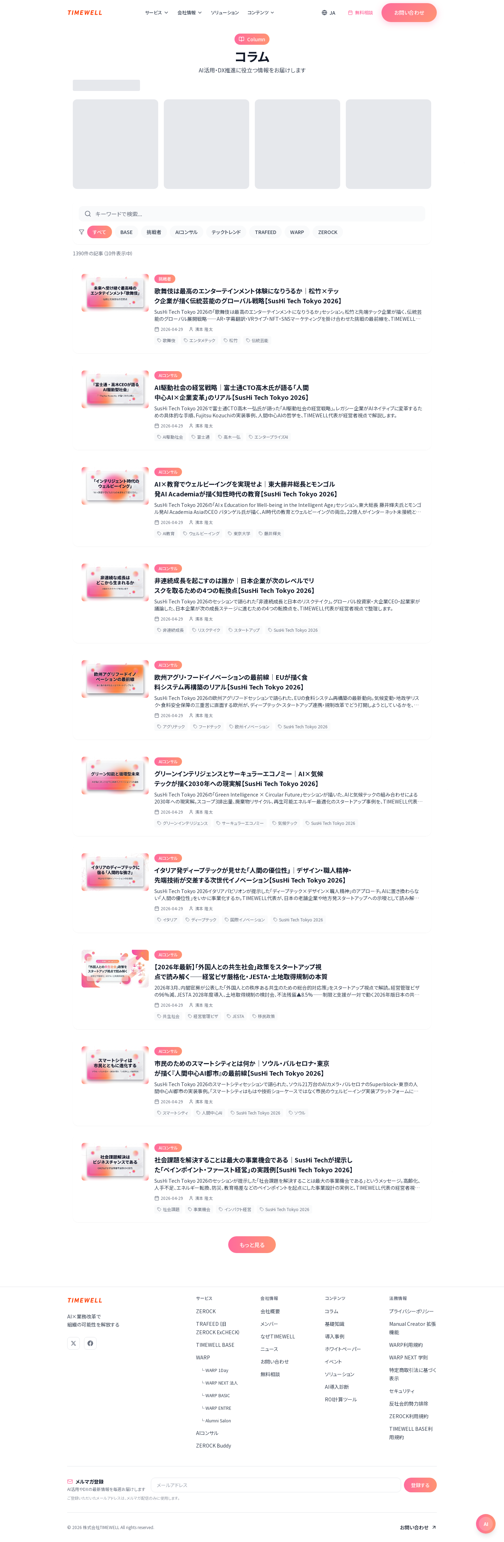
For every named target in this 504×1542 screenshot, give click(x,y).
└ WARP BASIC (215, 1395)
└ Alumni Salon (215, 1420)
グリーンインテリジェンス (182, 823)
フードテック (207, 726)
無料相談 (360, 12)
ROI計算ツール (341, 1399)
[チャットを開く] (486, 1524)
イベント (333, 1361)
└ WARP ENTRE (215, 1408)
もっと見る (252, 1244)
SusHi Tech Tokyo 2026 (293, 630)
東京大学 (239, 533)
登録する (420, 1484)
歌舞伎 (166, 340)
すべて (99, 231)
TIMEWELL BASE (215, 1344)
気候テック (284, 823)
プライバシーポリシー (411, 1311)
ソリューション (225, 12)
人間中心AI (209, 1113)
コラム (331, 1311)
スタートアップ (244, 630)
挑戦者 (154, 231)
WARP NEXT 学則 (408, 1357)
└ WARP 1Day (214, 1370)
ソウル (297, 1113)
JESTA (235, 1016)
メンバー (269, 1323)
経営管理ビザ (203, 1016)
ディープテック (201, 919)
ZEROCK (327, 231)
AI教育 (166, 533)
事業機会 (199, 1209)
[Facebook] (90, 1343)
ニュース (269, 1348)
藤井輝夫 (270, 533)
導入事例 (334, 1336)
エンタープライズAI (268, 437)
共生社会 (168, 1016)
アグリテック (171, 726)
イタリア (167, 919)
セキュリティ (401, 1390)
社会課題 (168, 1209)
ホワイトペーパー (343, 1348)
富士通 (200, 437)
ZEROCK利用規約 (408, 1416)
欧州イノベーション (249, 726)
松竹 (231, 340)
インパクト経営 (235, 1209)
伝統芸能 (257, 340)
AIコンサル (186, 231)
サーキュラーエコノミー (240, 823)
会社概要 (270, 1311)
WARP (297, 231)
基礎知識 (334, 1323)
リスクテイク (206, 630)
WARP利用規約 (406, 1344)
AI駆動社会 (170, 437)
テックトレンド (226, 231)
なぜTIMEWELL (277, 1336)
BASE (126, 231)
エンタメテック (199, 340)
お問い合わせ (409, 12)
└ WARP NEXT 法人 (219, 1383)
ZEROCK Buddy (213, 1445)
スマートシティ (172, 1113)
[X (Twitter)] (73, 1343)
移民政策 (263, 1016)
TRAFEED (265, 231)
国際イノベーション (245, 919)
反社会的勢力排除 (408, 1403)
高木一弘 (229, 437)
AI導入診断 (337, 1386)
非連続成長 (170, 630)
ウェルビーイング (201, 533)
